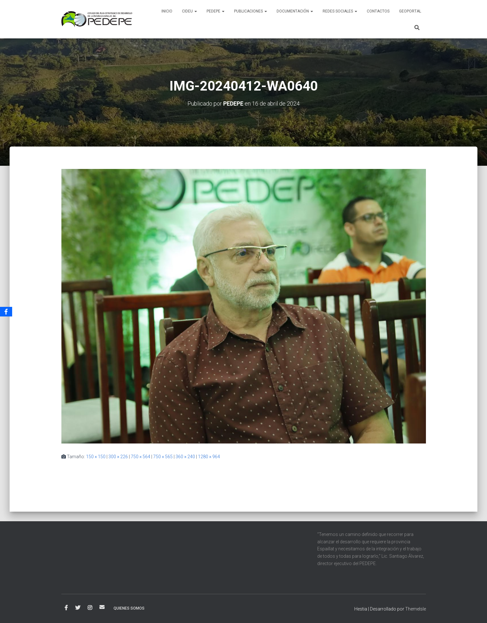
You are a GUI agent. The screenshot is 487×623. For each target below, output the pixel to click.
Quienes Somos (129, 608)
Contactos (378, 11)
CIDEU (189, 11)
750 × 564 (140, 456)
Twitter (77, 608)
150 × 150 (96, 456)
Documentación (295, 11)
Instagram (89, 608)
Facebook (66, 608)
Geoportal (410, 11)
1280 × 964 (209, 456)
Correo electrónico (102, 607)
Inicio (166, 11)
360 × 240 (185, 456)
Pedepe (215, 11)
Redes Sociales (340, 11)
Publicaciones (250, 11)
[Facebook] (6, 311)
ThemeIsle (415, 608)
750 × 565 (163, 456)
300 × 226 (118, 456)
